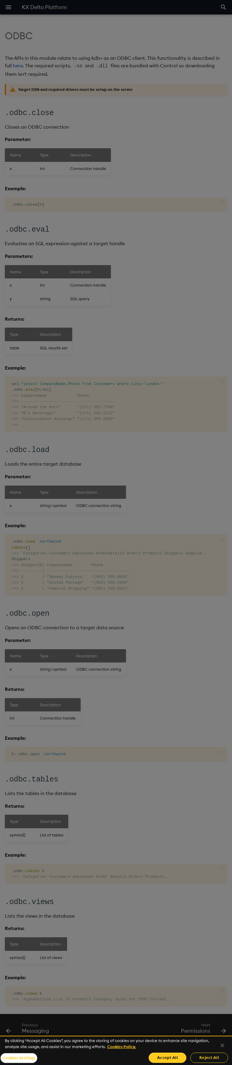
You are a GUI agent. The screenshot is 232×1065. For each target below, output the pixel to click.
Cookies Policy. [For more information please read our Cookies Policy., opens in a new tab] (121, 1046)
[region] (116, 1050)
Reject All (209, 1057)
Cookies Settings (18, 1057)
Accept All (167, 1057)
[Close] (222, 1045)
